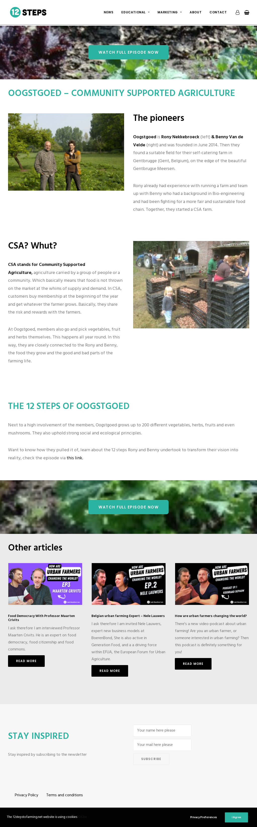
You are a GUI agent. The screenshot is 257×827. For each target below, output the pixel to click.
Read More (26, 661)
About (195, 13)
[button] (45, 584)
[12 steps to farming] (29, 13)
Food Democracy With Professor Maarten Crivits (41, 618)
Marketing (170, 13)
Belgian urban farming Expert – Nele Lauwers (128, 616)
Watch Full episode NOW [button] (128, 52)
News (108, 13)
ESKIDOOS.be (77, 817)
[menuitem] (108, 13)
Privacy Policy (26, 795)
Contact (218, 13)
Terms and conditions (64, 795)
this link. (75, 458)
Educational (135, 13)
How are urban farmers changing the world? (211, 616)
